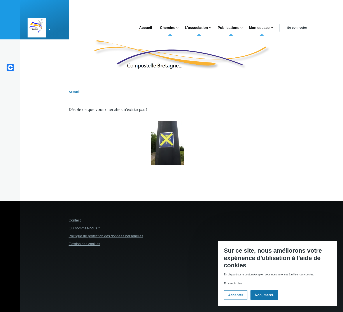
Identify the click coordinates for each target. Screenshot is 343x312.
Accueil (74, 92)
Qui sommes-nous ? (84, 228)
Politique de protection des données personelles (106, 236)
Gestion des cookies (84, 244)
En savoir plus (233, 283)
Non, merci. (264, 295)
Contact (75, 220)
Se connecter (297, 27)
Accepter (235, 295)
